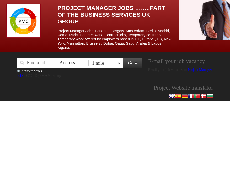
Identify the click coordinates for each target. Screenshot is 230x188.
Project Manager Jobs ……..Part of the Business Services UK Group (111, 15)
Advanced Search (32, 70)
